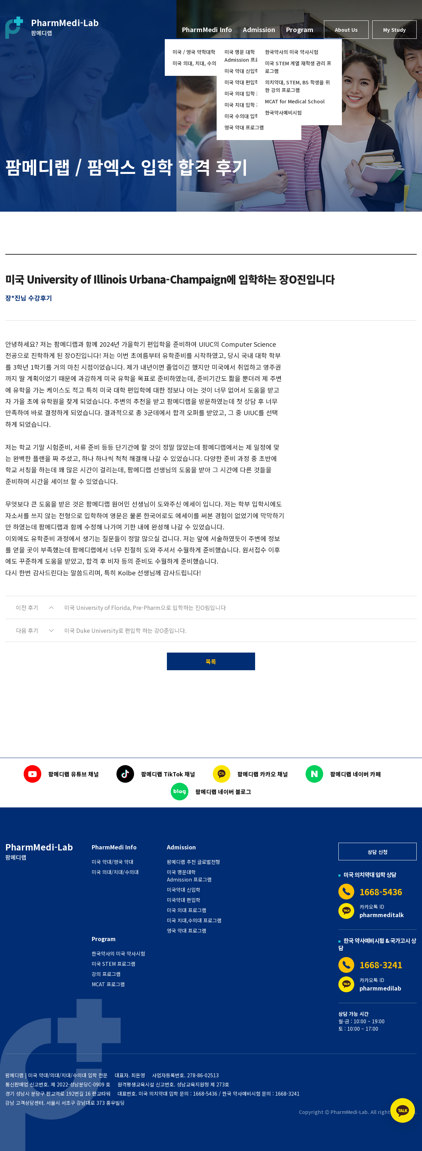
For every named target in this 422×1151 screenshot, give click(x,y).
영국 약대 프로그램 (244, 127)
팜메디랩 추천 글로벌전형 (193, 861)
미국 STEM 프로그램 (113, 963)
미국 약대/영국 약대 (112, 861)
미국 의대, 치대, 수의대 (197, 63)
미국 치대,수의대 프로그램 (194, 920)
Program (299, 29)
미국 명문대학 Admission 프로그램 (189, 875)
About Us (346, 29)
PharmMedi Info (207, 29)
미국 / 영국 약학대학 (194, 51)
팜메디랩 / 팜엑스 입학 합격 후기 (126, 166)
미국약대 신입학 (183, 889)
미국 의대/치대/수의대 (115, 872)
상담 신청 (377, 851)
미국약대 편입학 (183, 899)
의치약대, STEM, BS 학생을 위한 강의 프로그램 (297, 86)
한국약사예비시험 (283, 112)
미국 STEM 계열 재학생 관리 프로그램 (298, 67)
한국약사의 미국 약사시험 (291, 51)
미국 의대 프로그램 (186, 910)
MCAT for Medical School (295, 101)
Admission (259, 29)
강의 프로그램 (106, 973)
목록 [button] (211, 661)
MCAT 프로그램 (108, 984)
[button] (211, 607)
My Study (394, 29)
